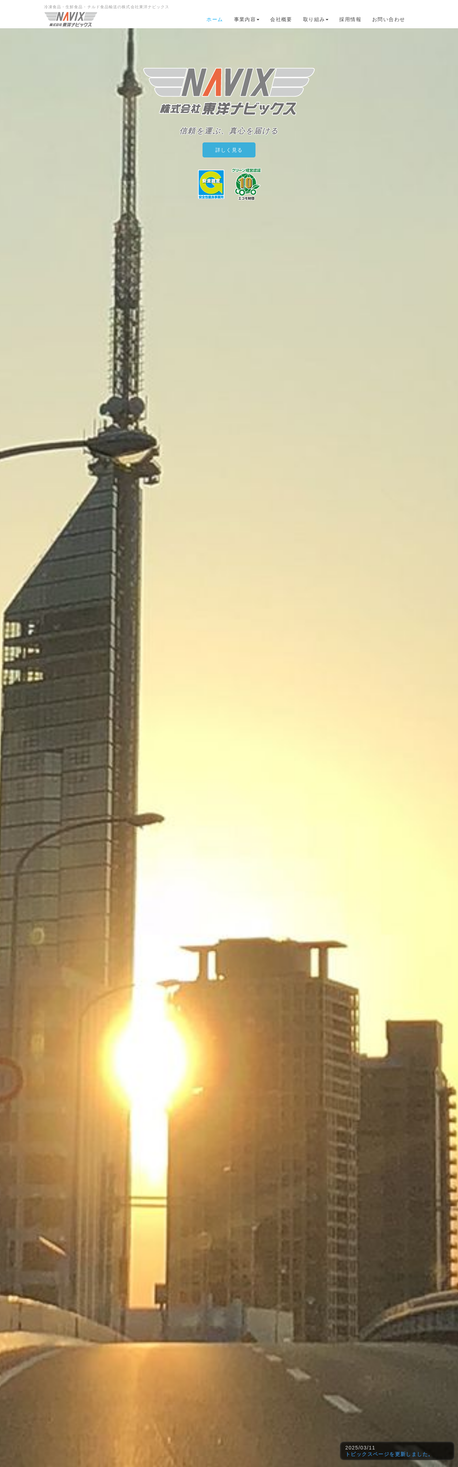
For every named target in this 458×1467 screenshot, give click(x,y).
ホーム (214, 19)
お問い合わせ (388, 19)
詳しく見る (229, 150)
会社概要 (281, 19)
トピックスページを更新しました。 (389, 1454)
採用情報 (350, 19)
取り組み (316, 19)
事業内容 (247, 19)
